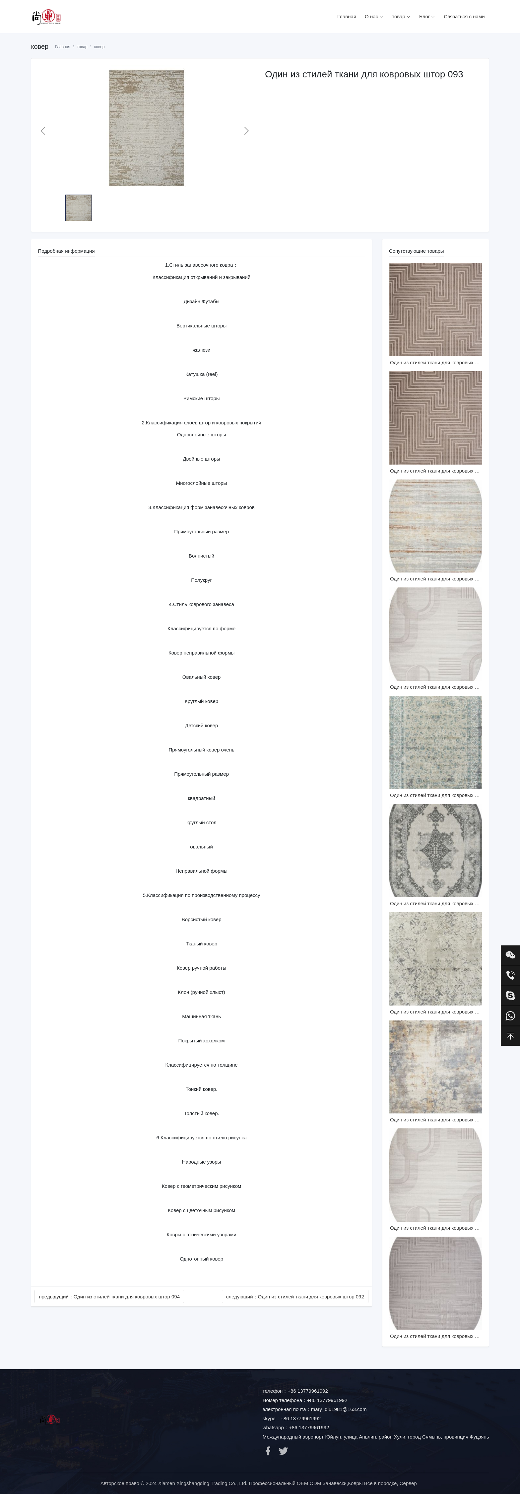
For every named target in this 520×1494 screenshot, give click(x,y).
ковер (99, 46)
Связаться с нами (464, 16)
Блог (427, 16)
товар (401, 16)
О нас (374, 16)
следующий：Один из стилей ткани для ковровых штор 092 (295, 1296)
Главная (346, 16)
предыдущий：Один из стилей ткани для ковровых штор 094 (109, 1296)
